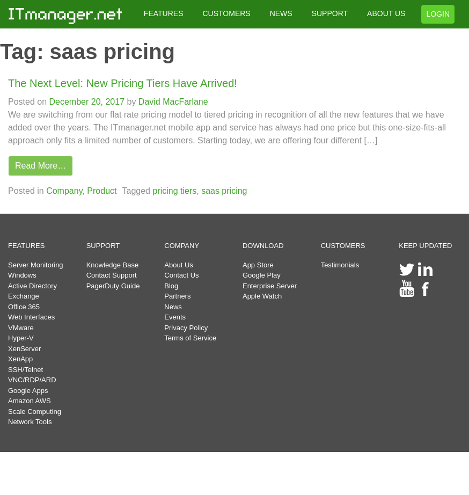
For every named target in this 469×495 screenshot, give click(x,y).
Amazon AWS (29, 401)
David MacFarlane (172, 101)
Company (64, 190)
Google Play (262, 275)
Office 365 (24, 307)
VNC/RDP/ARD (32, 380)
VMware (21, 328)
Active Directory (32, 286)
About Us (178, 265)
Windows (22, 275)
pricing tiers (174, 190)
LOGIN (438, 14)
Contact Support (111, 275)
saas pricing (224, 190)
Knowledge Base (112, 265)
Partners (177, 296)
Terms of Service (190, 338)
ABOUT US (386, 13)
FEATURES (164, 13)
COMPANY (181, 246)
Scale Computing (34, 411)
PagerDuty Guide (113, 286)
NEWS (281, 13)
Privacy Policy (186, 328)
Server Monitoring (35, 265)
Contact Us (181, 275)
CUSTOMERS (226, 13)
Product (101, 190)
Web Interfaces (31, 317)
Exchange (23, 296)
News (173, 307)
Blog (171, 286)
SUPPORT (330, 13)
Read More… (40, 165)
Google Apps (28, 391)
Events (175, 317)
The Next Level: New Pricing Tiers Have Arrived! (122, 83)
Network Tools (30, 422)
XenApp (20, 359)
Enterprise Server (270, 286)
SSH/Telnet (25, 370)
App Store (258, 265)
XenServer (24, 349)
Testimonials (340, 265)
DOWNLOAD (263, 246)
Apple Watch (262, 296)
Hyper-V (21, 338)
